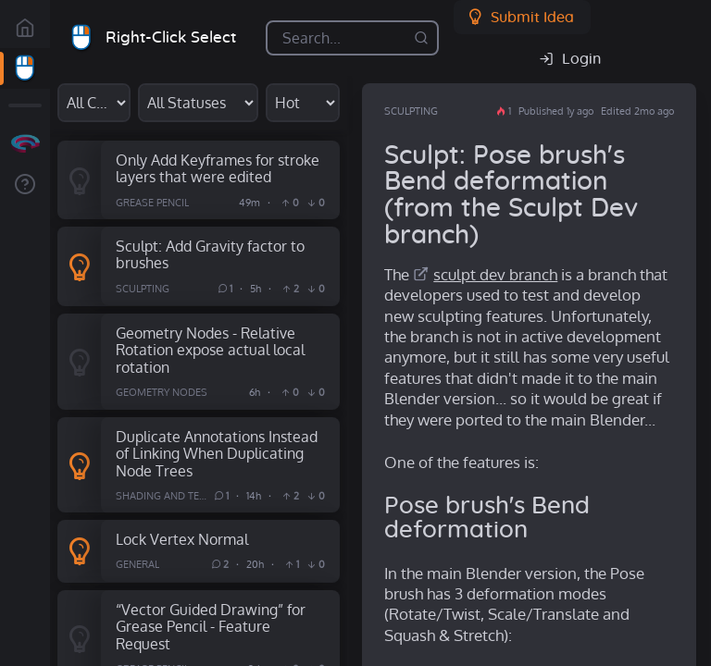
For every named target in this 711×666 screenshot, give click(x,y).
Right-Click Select (171, 37)
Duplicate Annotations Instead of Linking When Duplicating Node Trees (217, 453)
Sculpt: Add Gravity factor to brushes (210, 254)
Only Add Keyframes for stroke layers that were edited (217, 168)
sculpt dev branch (495, 274)
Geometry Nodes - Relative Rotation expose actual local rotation (210, 350)
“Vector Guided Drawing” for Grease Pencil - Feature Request (211, 626)
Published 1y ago (555, 111)
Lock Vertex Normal (182, 539)
